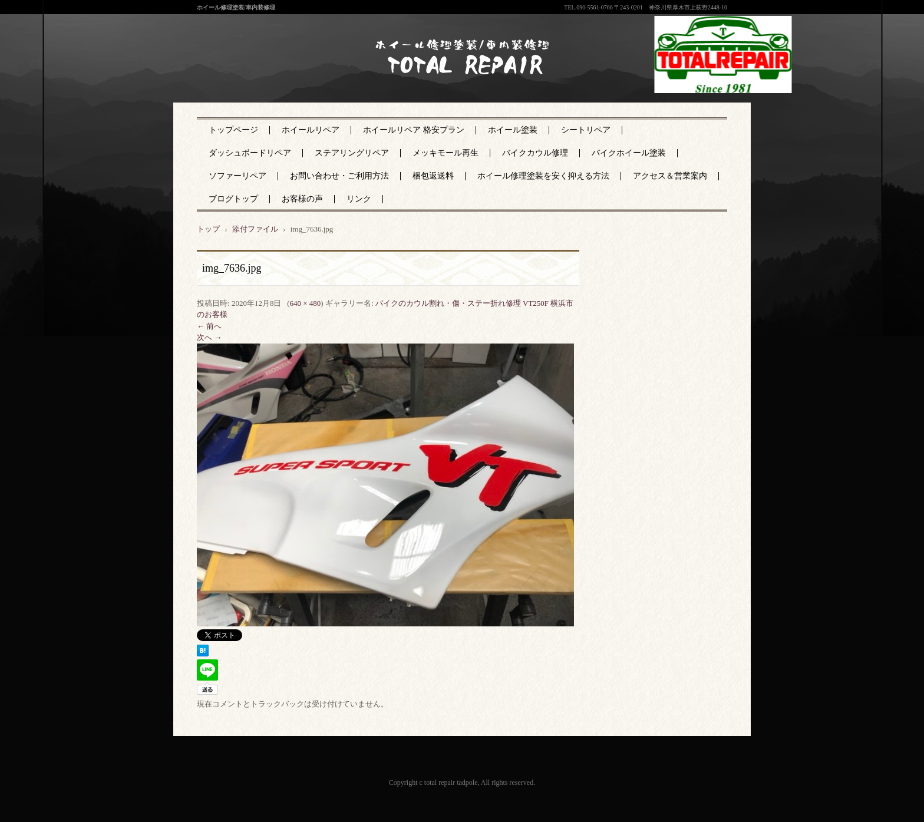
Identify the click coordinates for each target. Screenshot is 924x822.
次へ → (209, 337)
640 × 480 (305, 303)
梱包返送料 (433, 175)
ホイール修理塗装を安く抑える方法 (543, 175)
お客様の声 (302, 198)
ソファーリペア (237, 175)
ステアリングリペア (352, 152)
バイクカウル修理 (535, 152)
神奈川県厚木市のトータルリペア (453, 82)
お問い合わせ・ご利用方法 (339, 175)
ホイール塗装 (512, 130)
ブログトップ (233, 198)
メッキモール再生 (445, 152)
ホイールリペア (310, 130)
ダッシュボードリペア (250, 152)
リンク (358, 198)
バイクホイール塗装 (629, 152)
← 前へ (209, 326)
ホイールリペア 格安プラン (413, 130)
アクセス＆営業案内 (670, 175)
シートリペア (585, 130)
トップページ (233, 130)
